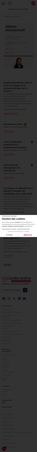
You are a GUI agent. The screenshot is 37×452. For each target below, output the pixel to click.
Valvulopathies (7, 343)
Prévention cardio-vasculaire (12, 334)
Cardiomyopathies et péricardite (9, 316)
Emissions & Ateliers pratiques (6, 365)
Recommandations (8, 355)
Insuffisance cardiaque (9, 331)
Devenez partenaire (8, 436)
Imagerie (5, 328)
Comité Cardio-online (8, 417)
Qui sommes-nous (7, 414)
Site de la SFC (6, 439)
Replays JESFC (7, 407)
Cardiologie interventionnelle (12, 312)
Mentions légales (7, 425)
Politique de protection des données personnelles (16, 432)
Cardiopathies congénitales (11, 320)
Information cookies (8, 428)
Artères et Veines (8, 309)
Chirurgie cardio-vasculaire (11, 323)
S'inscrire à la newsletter (12, 290)
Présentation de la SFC (8, 443)
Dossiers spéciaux (5, 379)
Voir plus (7, 264)
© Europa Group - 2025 (9, 447)
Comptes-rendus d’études (7, 371)
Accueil (7, 14)
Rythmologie (6, 337)
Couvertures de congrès (7, 390)
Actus (4, 394)
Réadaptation (6, 340)
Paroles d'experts (5, 359)
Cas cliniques (6, 375)
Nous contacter (6, 421)
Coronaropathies (8, 326)
